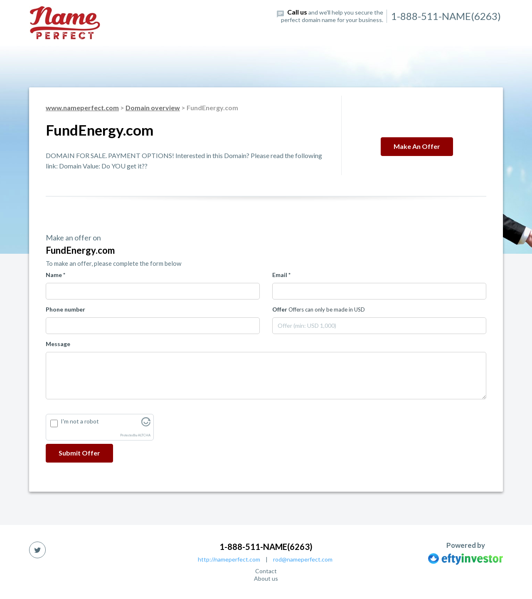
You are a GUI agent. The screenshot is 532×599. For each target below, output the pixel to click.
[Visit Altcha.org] (145, 424)
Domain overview (153, 107)
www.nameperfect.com (82, 107)
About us (266, 578)
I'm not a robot (80, 421)
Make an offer (417, 146)
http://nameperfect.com (229, 559)
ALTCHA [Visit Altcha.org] (144, 435)
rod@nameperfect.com (302, 559)
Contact (266, 570)
